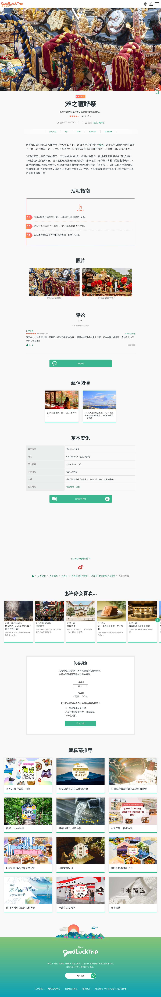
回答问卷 (80, 723)
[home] (12, 4)
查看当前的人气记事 (78, 992)
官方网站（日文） (73, 487)
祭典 (101, 144)
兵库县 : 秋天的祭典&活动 (103, 576)
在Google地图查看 (79, 558)
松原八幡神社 (99, 123)
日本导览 (42, 576)
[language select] (145, 4)
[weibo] (80, 567)
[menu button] (157, 4)
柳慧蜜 (30, 331)
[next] (157, 620)
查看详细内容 (130, 334)
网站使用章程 (54, 989)
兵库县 (64, 576)
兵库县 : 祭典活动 (79, 576)
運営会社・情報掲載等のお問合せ (110, 989)
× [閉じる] (91, 992)
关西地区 (53, 576)
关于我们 (39, 989)
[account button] (151, 4)
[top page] (33, 576)
